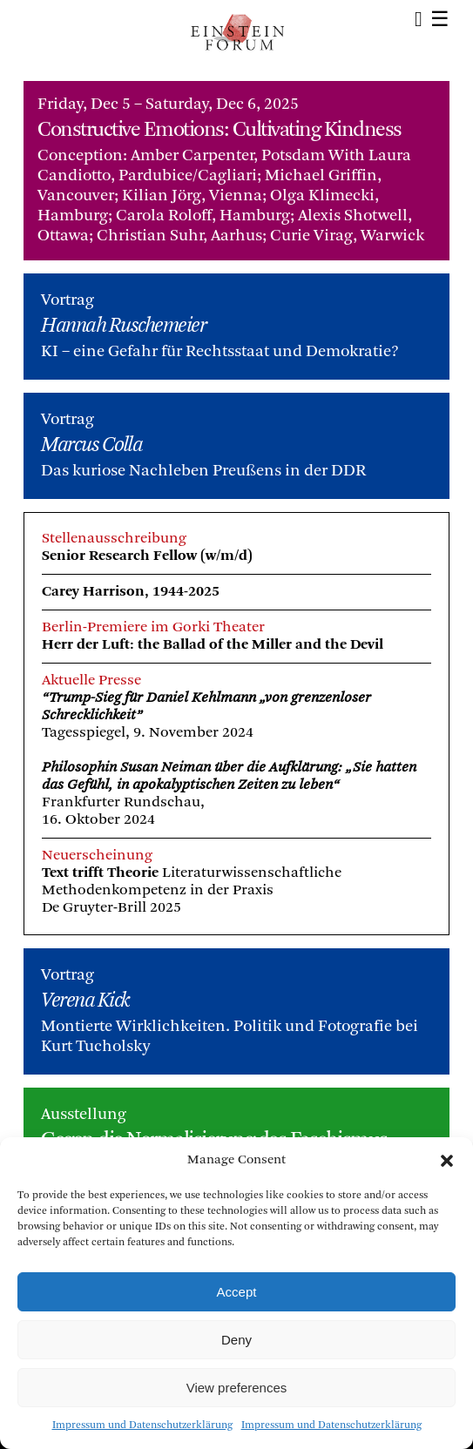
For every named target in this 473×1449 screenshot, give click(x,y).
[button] (447, 1160)
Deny (236, 1339)
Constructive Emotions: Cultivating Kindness (219, 130)
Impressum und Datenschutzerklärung (142, 1425)
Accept (237, 1291)
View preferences (236, 1387)
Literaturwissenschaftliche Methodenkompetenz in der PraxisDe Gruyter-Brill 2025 (191, 890)
